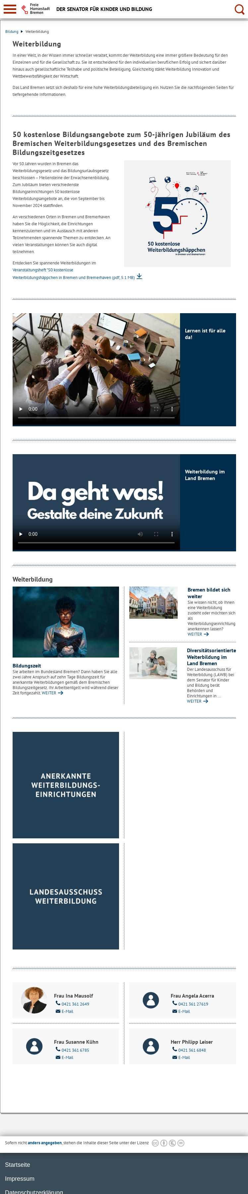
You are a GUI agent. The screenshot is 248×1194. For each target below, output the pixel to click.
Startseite (17, 1164)
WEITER (49, 693)
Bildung (14, 31)
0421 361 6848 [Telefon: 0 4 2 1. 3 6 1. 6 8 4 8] (188, 1049)
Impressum (19, 1178)
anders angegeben (45, 1143)
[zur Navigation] (10, 9)
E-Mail (63, 1011)
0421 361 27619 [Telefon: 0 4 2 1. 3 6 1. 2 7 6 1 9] (189, 1003)
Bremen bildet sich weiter (209, 592)
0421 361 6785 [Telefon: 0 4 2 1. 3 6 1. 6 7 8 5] (71, 1049)
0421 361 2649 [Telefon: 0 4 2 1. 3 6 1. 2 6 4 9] (71, 1003)
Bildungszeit (27, 665)
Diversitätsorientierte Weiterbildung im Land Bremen (211, 657)
